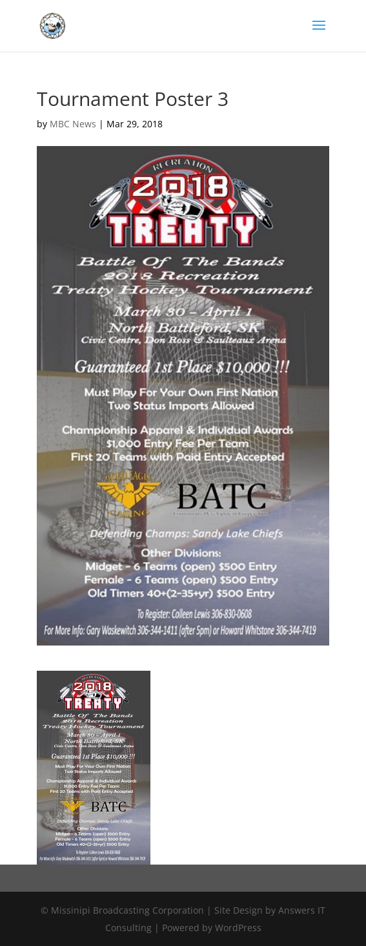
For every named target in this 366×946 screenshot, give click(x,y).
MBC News (73, 124)
